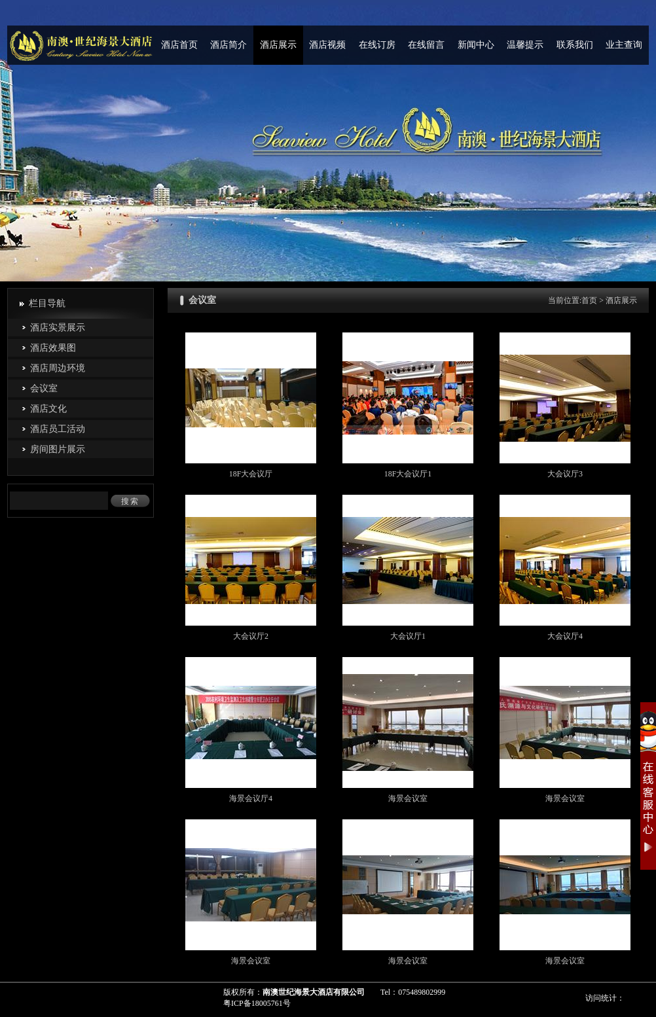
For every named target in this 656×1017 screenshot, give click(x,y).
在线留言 (426, 45)
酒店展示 (278, 45)
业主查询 (624, 45)
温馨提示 (525, 45)
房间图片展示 (57, 449)
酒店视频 (327, 45)
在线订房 (377, 45)
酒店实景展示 (57, 327)
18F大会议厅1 (408, 473)
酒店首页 (179, 45)
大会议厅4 (565, 636)
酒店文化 (48, 409)
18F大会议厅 (251, 473)
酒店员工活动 (57, 429)
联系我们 (574, 45)
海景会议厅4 (250, 798)
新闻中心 (476, 45)
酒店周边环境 (57, 368)
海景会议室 (408, 798)
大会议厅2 (250, 636)
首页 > (593, 300)
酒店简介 (228, 45)
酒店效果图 (53, 348)
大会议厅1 (408, 636)
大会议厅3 (565, 473)
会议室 (44, 388)
